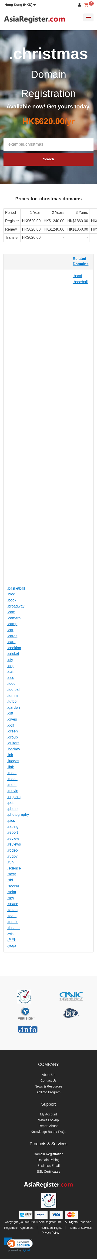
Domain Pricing (48, 1160)
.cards (12, 636)
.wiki (10, 934)
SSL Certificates (48, 1171)
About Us (48, 1075)
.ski (10, 880)
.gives (12, 719)
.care (11, 642)
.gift (10, 713)
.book (11, 600)
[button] (20, 5)
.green (12, 731)
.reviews (14, 844)
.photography (18, 814)
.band (77, 276)
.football (13, 690)
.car (10, 630)
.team (12, 916)
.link (10, 767)
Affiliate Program (48, 1092)
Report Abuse (48, 1126)
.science (14, 868)
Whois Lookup (48, 1120)
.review (13, 838)
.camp (12, 624)
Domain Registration (48, 1154)
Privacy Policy (50, 1232)
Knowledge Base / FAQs (48, 1132)
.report (12, 832)
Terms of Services (80, 1227)
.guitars (13, 743)
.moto (12, 785)
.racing (12, 827)
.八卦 (11, 940)
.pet (10, 803)
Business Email (48, 1166)
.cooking (14, 648)
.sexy (11, 874)
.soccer (13, 886)
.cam (11, 612)
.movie (12, 791)
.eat (10, 672)
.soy (10, 898)
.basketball (16, 588)
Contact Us (48, 1080)
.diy (10, 660)
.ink (10, 755)
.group (12, 737)
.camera (14, 618)
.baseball (80, 282)
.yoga (11, 945)
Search (48, 159)
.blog (11, 594)
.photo (12, 809)
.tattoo (12, 910)
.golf (10, 725)
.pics (11, 821)
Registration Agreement (18, 1227)
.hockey (13, 749)
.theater (13, 928)
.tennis (12, 922)
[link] (18, 1244)
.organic (13, 797)
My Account (48, 1114)
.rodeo (12, 850)
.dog (10, 666)
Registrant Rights (51, 1227)
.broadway (15, 606)
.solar (11, 892)
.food (11, 683)
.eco (10, 678)
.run (10, 862)
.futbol (12, 701)
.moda (12, 779)
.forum (12, 696)
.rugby (12, 856)
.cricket (13, 654)
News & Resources (48, 1086)
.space (12, 904)
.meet (12, 773)
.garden (13, 707)
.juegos (13, 761)
